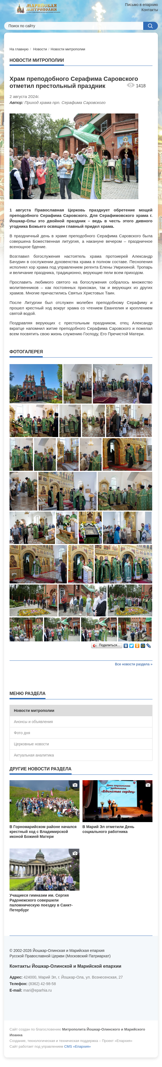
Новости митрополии (68, 49)
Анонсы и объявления (33, 721)
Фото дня (22, 733)
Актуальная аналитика (34, 755)
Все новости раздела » (133, 664)
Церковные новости (31, 744)
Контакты (150, 10)
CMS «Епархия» (77, 1046)
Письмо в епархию (141, 5)
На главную (19, 49)
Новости (40, 49)
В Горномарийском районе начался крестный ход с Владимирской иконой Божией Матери (43, 832)
